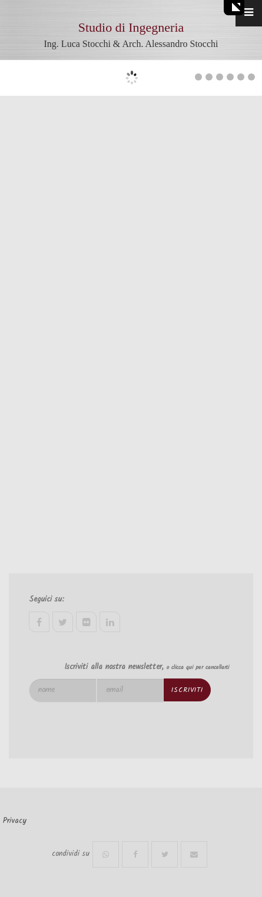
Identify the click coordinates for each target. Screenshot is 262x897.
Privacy (14, 821)
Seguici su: (46, 600)
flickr (86, 622)
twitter (62, 622)
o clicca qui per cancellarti (198, 667)
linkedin (110, 622)
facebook (39, 622)
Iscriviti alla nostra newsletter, (146, 667)
